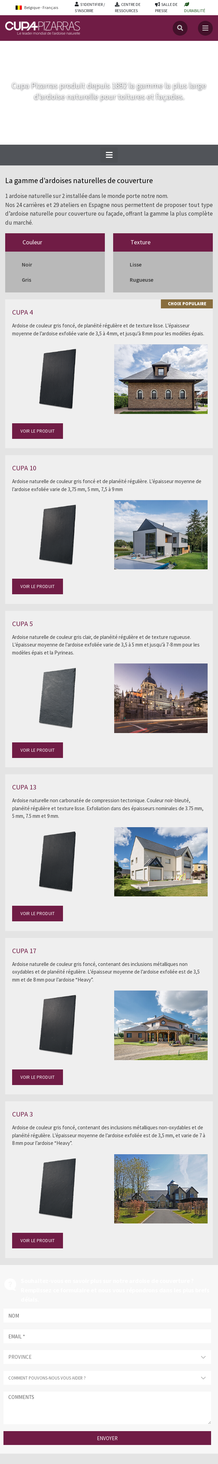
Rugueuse (141, 279)
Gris (26, 279)
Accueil (13, 48)
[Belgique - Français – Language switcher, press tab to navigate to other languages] (41, 7)
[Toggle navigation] (205, 28)
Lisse (136, 264)
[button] (109, 155)
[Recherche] (180, 28)
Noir (27, 264)
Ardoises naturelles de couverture (63, 48)
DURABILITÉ (194, 10)
